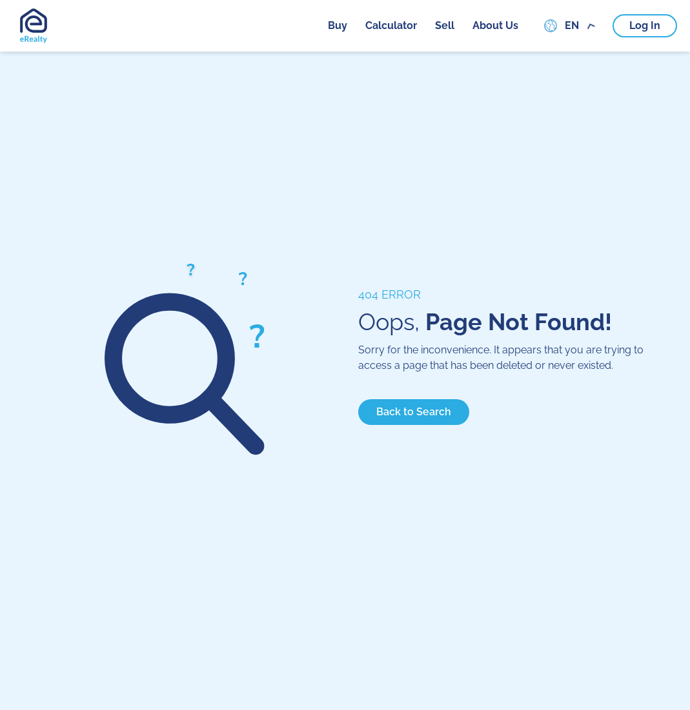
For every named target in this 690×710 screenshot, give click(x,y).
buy (337, 25)
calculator (391, 25)
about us (495, 25)
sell (444, 25)
